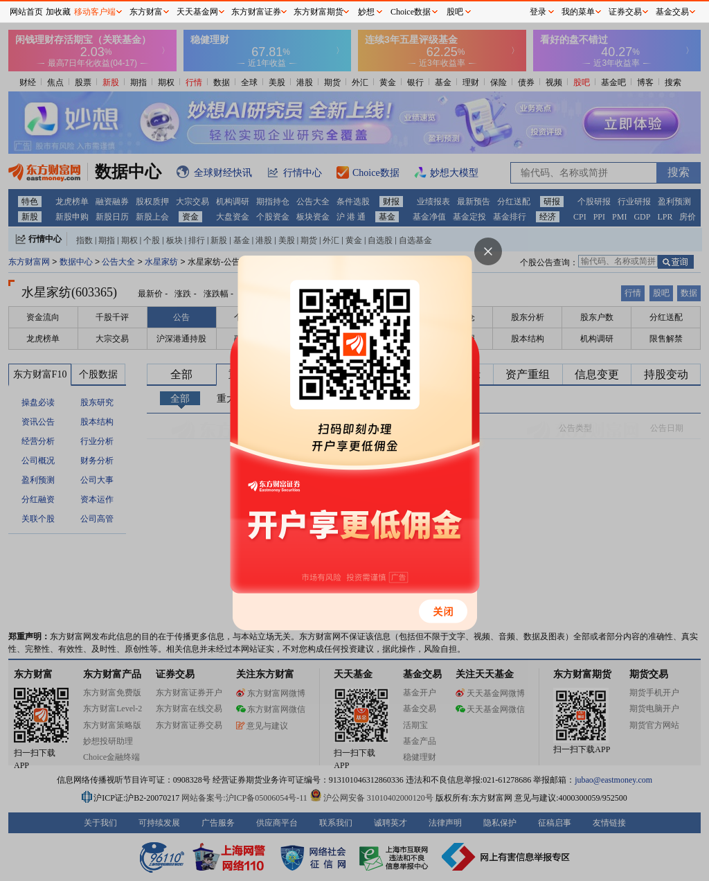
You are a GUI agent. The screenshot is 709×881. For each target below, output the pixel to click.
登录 (538, 12)
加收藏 (58, 12)
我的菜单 (578, 12)
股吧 (455, 12)
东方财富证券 (256, 12)
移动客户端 (95, 12)
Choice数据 (411, 12)
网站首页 (26, 12)
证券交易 (625, 12)
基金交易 (672, 12)
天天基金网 (197, 12)
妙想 (366, 12)
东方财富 (146, 12)
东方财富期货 (318, 12)
